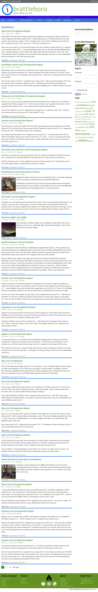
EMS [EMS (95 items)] (76, 117)
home (3, 20)
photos (77, 20)
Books (23, 174)
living (3, 581)
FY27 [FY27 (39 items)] (82, 119)
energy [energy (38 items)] (80, 117)
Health (22, 245)
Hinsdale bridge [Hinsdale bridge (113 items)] (81, 121)
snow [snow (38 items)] (91, 134)
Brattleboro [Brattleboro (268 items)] (83, 105)
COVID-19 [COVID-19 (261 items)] (90, 111)
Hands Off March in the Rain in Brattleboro (21, 459)
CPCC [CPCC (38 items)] (76, 114)
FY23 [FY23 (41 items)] (76, 119)
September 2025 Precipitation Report (18, 307)
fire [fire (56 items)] (90, 117)
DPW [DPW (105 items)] (86, 114)
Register (84, 94)
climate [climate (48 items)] (82, 111)
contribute (11, 20)
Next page (15, 567)
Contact (62, 578)
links (22, 580)
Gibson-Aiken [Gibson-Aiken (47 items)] (87, 119)
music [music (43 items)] (79, 124)
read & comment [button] (26, 20)
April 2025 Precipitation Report (15, 435)
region (3, 584)
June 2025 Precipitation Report (15, 381)
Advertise (63, 584)
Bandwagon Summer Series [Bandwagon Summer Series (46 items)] (84, 102)
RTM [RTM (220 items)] (92, 127)
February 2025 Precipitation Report (17, 511)
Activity (62, 581)
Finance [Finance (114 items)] (85, 117)
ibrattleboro (5, 586)
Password (78, 81)
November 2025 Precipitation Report (18, 197)
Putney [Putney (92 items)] (86, 127)
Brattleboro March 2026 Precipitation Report (22, 65)
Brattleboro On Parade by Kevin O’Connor (20, 172)
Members (63, 580)
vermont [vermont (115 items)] (90, 137)
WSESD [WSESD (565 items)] (83, 140)
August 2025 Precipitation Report (16, 334)
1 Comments (13, 92)
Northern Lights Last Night (14, 217)
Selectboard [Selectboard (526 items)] (82, 134)
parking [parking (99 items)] (92, 124)
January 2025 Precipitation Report (17, 540)
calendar (49, 20)
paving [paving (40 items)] (76, 127)
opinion (3, 583)
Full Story (22, 60)
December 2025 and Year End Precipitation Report (24, 149)
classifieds (67, 20)
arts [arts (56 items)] (76, 102)
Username (78, 73)
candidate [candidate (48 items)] (77, 111)
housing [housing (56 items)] (89, 122)
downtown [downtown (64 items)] (81, 114)
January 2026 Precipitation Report (17, 120)
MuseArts (93, 589)
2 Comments (13, 329)
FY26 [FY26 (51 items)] (79, 119)
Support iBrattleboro (67, 586)
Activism (19, 462)
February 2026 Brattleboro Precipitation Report (23, 96)
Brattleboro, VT (6, 1)
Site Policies (64, 583)
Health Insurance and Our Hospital (17, 242)
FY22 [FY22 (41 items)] (95, 117)
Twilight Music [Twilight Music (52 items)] (82, 137)
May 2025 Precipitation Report (15, 408)
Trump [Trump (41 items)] (76, 137)
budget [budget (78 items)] (91, 108)
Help (96, 1)
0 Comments (13, 60)
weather (58, 20)
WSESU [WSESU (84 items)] (90, 141)
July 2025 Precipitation (12, 361)
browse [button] (39, 20)
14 (10, 567)
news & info (5, 578)
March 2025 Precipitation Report (16, 484)
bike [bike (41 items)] (76, 105)
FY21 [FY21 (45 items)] (92, 117)
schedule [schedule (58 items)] (83, 130)
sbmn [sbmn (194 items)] (77, 130)
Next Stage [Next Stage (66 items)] (85, 124)
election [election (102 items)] (92, 114)
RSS (92, 1)
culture (3, 580)
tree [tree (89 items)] (94, 134)
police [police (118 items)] (81, 127)
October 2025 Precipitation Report (17, 278)
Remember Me (81, 90)
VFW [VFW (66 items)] (76, 141)
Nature (18, 33)
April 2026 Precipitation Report (15, 31)
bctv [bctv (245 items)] (94, 101)
